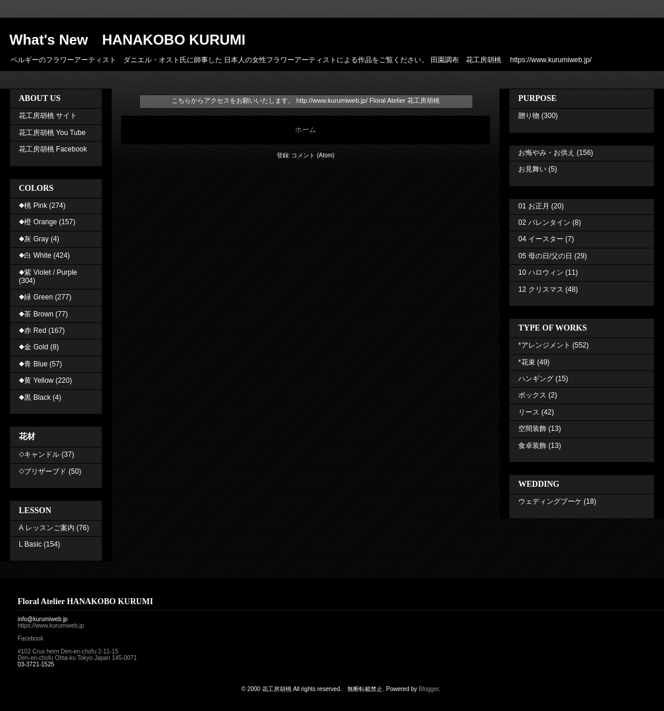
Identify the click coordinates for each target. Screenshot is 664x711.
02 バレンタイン (544, 222)
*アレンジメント (544, 345)
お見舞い (532, 169)
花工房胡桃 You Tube (52, 133)
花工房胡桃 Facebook (53, 149)
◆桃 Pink (33, 205)
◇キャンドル (39, 454)
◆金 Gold (33, 347)
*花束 (526, 362)
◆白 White (35, 255)
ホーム (305, 130)
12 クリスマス (541, 289)
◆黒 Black (35, 397)
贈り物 (528, 116)
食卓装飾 (532, 446)
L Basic (30, 544)
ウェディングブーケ (550, 501)
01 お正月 (533, 206)
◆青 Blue (33, 364)
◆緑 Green (36, 297)
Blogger (429, 689)
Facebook (30, 638)
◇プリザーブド (42, 471)
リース (528, 412)
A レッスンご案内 (47, 528)
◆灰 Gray (34, 239)
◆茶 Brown (36, 314)
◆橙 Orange (38, 222)
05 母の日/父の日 (545, 256)
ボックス (532, 395)
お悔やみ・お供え (546, 153)
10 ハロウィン (541, 272)
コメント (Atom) (312, 155)
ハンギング (536, 379)
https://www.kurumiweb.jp (51, 625)
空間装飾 (532, 428)
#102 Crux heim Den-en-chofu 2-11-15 (68, 651)
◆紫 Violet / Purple (48, 272)
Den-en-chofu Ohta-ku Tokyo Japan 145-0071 (77, 658)
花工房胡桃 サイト (48, 116)
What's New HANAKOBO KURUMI (127, 40)
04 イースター (541, 239)
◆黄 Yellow (36, 380)
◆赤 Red (32, 330)
